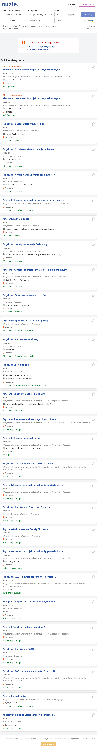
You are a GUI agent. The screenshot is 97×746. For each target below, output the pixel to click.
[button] (93, 66)
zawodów (91, 29)
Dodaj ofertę (87, 4)
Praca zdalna (30, 738)
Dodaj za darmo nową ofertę (38, 49)
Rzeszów (9, 137)
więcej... (69, 76)
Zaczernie (9, 659)
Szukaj (89, 14)
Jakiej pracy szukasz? (11, 10)
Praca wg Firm (61, 738)
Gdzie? (57, 10)
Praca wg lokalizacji (14, 738)
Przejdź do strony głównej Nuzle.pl (40, 46)
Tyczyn (8, 702)
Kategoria (32, 10)
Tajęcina (8, 725)
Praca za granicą (45, 738)
